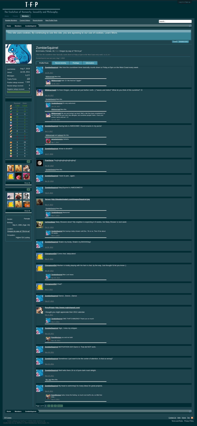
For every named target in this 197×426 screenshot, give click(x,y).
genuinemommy (57, 139)
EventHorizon (56, 337)
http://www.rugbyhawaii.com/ (67, 308)
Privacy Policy (189, 421)
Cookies (175, 41)
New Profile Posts (51, 20)
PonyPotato (50, 308)
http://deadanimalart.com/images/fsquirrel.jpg (70, 199)
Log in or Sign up (184, 2)
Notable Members (11, 20)
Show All (27, 183)
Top (188, 417)
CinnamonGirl (51, 254)
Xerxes (48, 199)
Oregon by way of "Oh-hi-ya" (18, 231)
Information (90, 63)
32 (28, 189)
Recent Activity (60, 63)
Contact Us (172, 417)
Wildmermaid (50, 76)
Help (179, 417)
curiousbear (50, 222)
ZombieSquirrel (51, 67)
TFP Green (7, 417)
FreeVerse (49, 160)
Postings (76, 63)
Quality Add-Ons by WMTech (26, 423)
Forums (15, 16)
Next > (60, 406)
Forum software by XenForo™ (26, 421)
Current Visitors (25, 20)
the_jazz (48, 379)
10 (28, 161)
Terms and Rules (177, 421)
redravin (60, 135)
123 (28, 79)
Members (25, 16)
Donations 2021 (183, 41)
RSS (192, 418)
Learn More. (111, 32)
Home (7, 16)
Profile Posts (43, 63)
